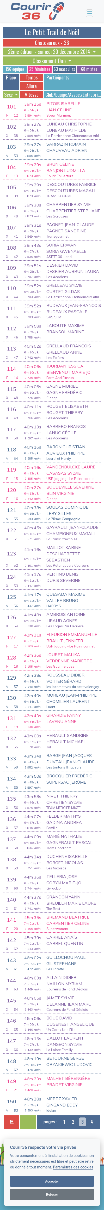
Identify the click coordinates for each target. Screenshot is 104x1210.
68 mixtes (89, 69)
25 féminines (39, 69)
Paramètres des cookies (73, 1167)
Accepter (52, 1181)
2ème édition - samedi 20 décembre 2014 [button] (49, 51)
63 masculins (64, 69)
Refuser (52, 1194)
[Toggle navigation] (89, 13)
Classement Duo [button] (50, 60)
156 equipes (15, 69)
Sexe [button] (9, 94)
